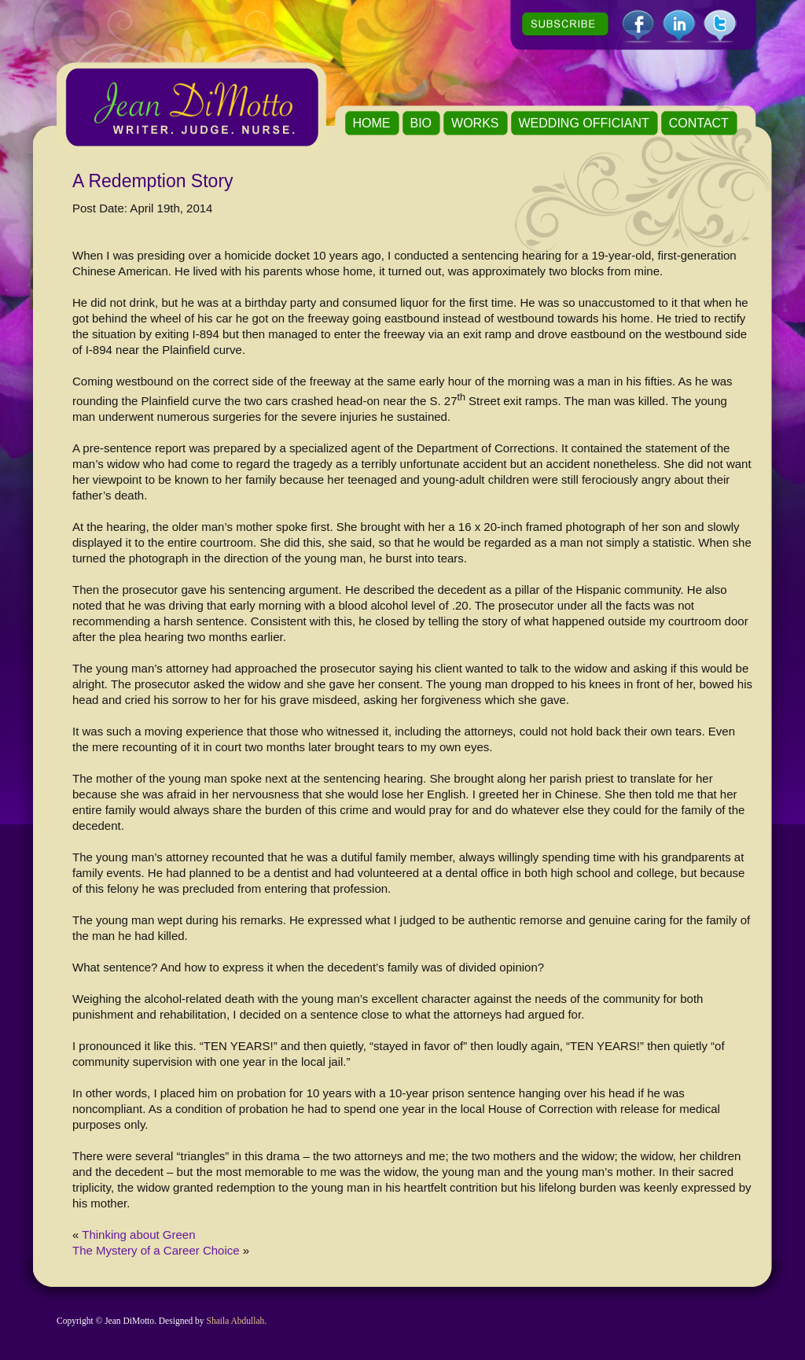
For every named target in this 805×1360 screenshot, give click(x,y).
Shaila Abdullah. (237, 1320)
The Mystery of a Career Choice (156, 1250)
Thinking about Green (138, 1234)
